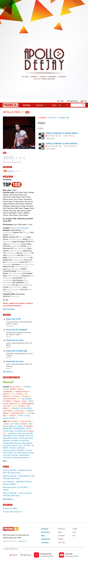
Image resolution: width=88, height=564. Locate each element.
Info (74, 535)
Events (7, 315)
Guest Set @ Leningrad (16, 329)
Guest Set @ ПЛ (13, 319)
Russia (13, 228)
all (16, 418)
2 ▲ (73, 136)
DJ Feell (27, 445)
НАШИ (62, 118)
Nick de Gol (27, 421)
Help (43, 535)
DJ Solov (20, 394)
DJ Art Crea (20, 411)
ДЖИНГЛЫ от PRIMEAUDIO (14, 428)
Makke (6, 413)
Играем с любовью (17, 448)
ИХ (68, 118)
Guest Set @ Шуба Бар (16, 351)
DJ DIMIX (8, 401)
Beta (74, 532)
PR (5, 153)
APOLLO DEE (13, 112)
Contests (61, 535)
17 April (14, 324)
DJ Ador (24, 424)
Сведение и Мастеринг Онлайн (20, 433)
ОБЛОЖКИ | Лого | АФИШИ (13, 436)
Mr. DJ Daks (16, 387)
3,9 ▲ (74, 146)
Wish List (8, 505)
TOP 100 (61, 542)
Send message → (9, 309)
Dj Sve (20, 389)
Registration (73, 101)
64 (66, 136)
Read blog (7, 499)
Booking (26, 105)
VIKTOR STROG (12, 399)
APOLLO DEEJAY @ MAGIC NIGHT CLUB (63, 133)
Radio (75, 529)
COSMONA (8, 391)
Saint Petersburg (23, 228)
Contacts (8, 176)
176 (49, 136)
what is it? (22, 541)
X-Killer (20, 415)
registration (27, 555)
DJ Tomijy (17, 453)
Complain (45, 542)
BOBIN (13, 389)
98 (67, 146)
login (29, 303)
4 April (17, 334)
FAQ (85, 101)
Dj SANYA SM (20, 431)
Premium (44, 529)
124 (49, 146)
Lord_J (20, 445)
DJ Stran (26, 396)
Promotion (45, 532)
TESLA (30, 401)
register (12, 303)
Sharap (17, 401)
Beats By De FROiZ (10, 438)
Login (62, 101)
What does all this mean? (12, 162)
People (60, 539)
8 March (9, 356)
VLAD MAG (8, 411)
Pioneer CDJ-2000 (10, 508)
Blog (6, 467)
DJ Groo (17, 396)
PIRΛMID (20, 450)
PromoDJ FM (45, 554)
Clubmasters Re (19, 413)
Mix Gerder (15, 424)
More (5, 461)
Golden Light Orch (12, 403)
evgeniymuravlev (9, 450)
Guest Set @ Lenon (14, 340)
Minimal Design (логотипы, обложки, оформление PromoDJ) (18, 455)
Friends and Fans (11, 377)
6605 (8, 157)
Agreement (45, 539)
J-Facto (6, 424)
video (40, 128)
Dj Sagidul (29, 426)
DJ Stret (22, 406)
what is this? (18, 171)
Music (57, 105)
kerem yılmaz (8, 453)
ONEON (30, 411)
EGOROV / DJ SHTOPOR (22, 408)
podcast (7, 167)
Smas (24, 401)
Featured (41, 105)
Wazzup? (8, 382)
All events (7, 372)
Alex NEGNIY (27, 399)
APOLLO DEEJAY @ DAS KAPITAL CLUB (63, 143)
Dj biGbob (15, 440)
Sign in (15, 555)
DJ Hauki (28, 450)
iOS (52, 556)
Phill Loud (29, 436)
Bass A (13, 415)
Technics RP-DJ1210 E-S (12, 512)
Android (45, 556)
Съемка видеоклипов (20, 457)
